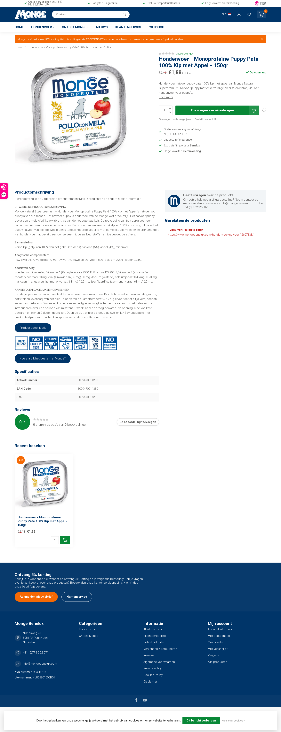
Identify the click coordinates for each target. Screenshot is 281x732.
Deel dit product (205, 119)
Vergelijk (213, 655)
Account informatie (220, 629)
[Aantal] (55, 540)
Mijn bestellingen (219, 636)
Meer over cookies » (233, 720)
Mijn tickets (215, 642)
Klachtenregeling (154, 636)
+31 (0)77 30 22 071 (35, 652)
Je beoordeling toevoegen (138, 422)
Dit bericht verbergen (201, 720)
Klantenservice (128, 27)
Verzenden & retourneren (160, 649)
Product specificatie (33, 327)
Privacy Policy (152, 668)
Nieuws (102, 27)
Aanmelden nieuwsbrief (36, 596)
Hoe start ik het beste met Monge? (43, 358)
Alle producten (217, 662)
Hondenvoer (41, 27)
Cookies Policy (153, 675)
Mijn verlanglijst (218, 649)
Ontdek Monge (74, 27)
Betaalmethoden (154, 642)
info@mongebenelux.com (40, 663)
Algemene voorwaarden (159, 662)
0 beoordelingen (184, 53)
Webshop (156, 27)
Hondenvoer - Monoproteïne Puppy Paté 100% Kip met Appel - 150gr (69, 47)
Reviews (148, 655)
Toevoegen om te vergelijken (175, 119)
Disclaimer (150, 681)
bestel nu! (113, 39)
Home (19, 27)
